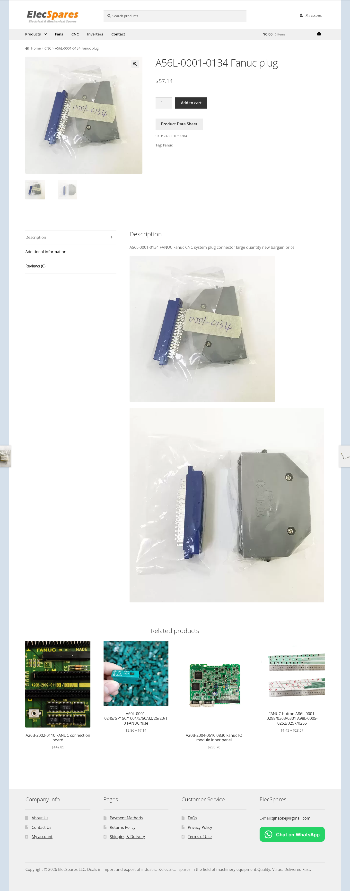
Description (35, 237)
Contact (118, 34)
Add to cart (191, 102)
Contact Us (41, 827)
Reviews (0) (35, 266)
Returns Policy (122, 827)
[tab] (70, 238)
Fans (59, 34)
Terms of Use (200, 836)
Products (33, 34)
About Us (40, 818)
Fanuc (168, 145)
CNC (75, 34)
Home (36, 48)
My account (314, 15)
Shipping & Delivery (127, 836)
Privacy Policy (200, 827)
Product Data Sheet (179, 124)
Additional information (45, 251)
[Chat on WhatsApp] (292, 834)
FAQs (192, 818)
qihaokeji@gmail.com (291, 818)
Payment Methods (126, 818)
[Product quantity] (164, 103)
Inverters (95, 34)
